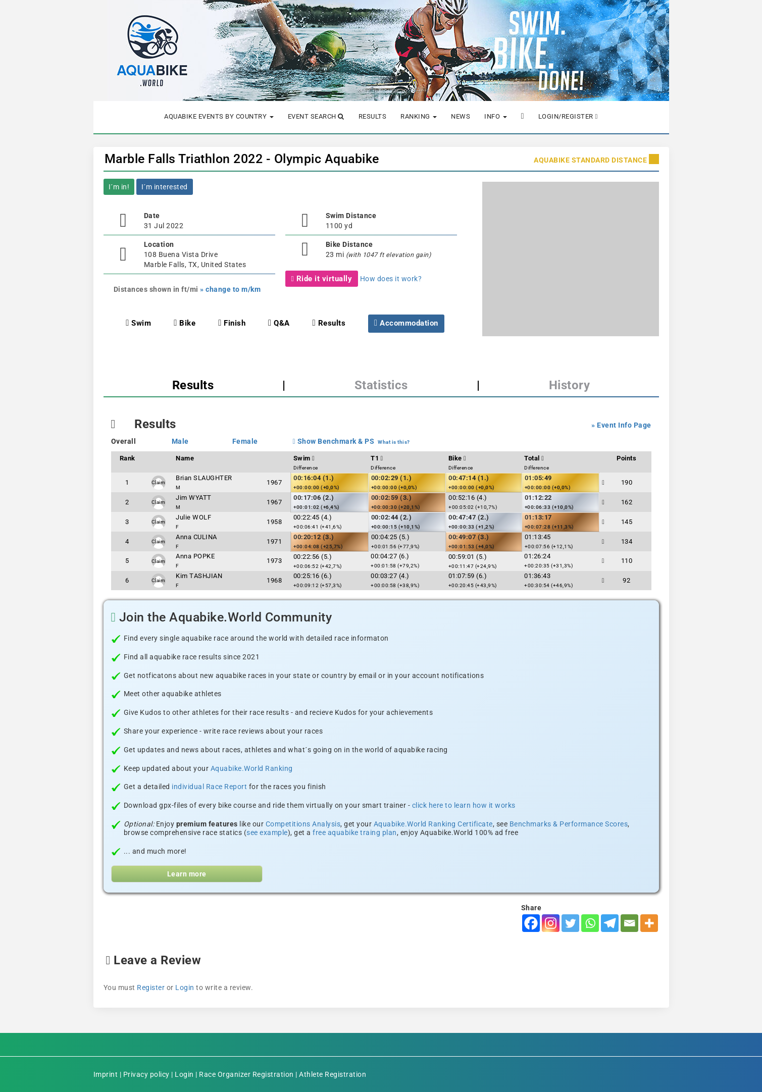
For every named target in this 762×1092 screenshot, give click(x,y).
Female (245, 441)
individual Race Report (209, 787)
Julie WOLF (193, 517)
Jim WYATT (194, 497)
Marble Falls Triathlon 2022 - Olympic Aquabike (242, 158)
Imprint (105, 1074)
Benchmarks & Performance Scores (569, 824)
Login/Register (568, 116)
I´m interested (164, 187)
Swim (138, 323)
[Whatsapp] (590, 923)
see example (267, 832)
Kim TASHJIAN (199, 576)
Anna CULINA (196, 537)
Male (180, 441)
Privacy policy (146, 1074)
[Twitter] (570, 923)
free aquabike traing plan (355, 832)
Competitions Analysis (303, 824)
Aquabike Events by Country (219, 116)
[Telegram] (610, 923)
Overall (123, 441)
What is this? (394, 442)
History (569, 385)
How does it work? (391, 279)
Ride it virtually (321, 278)
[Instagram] (551, 923)
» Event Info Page (621, 425)
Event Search (316, 116)
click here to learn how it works (464, 805)
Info (495, 116)
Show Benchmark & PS (334, 441)
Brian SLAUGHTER (204, 478)
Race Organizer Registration (246, 1074)
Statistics (381, 385)
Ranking (418, 116)
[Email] (629, 923)
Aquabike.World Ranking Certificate (433, 824)
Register (151, 987)
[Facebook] (531, 923)
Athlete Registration (332, 1074)
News (460, 116)
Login (184, 987)
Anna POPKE (195, 556)
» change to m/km (230, 289)
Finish (231, 323)
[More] (649, 923)
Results (373, 116)
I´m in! (119, 187)
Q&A (279, 323)
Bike (184, 323)
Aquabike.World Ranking (252, 768)
